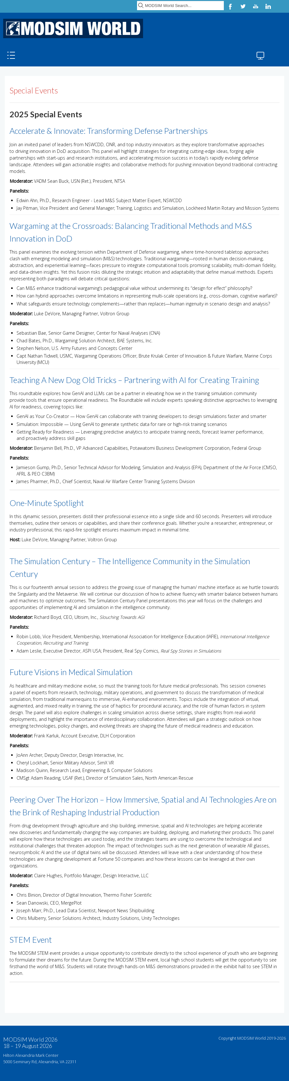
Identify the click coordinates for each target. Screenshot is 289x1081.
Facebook (230, 6)
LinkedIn (268, 6)
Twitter (243, 6)
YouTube (255, 6)
